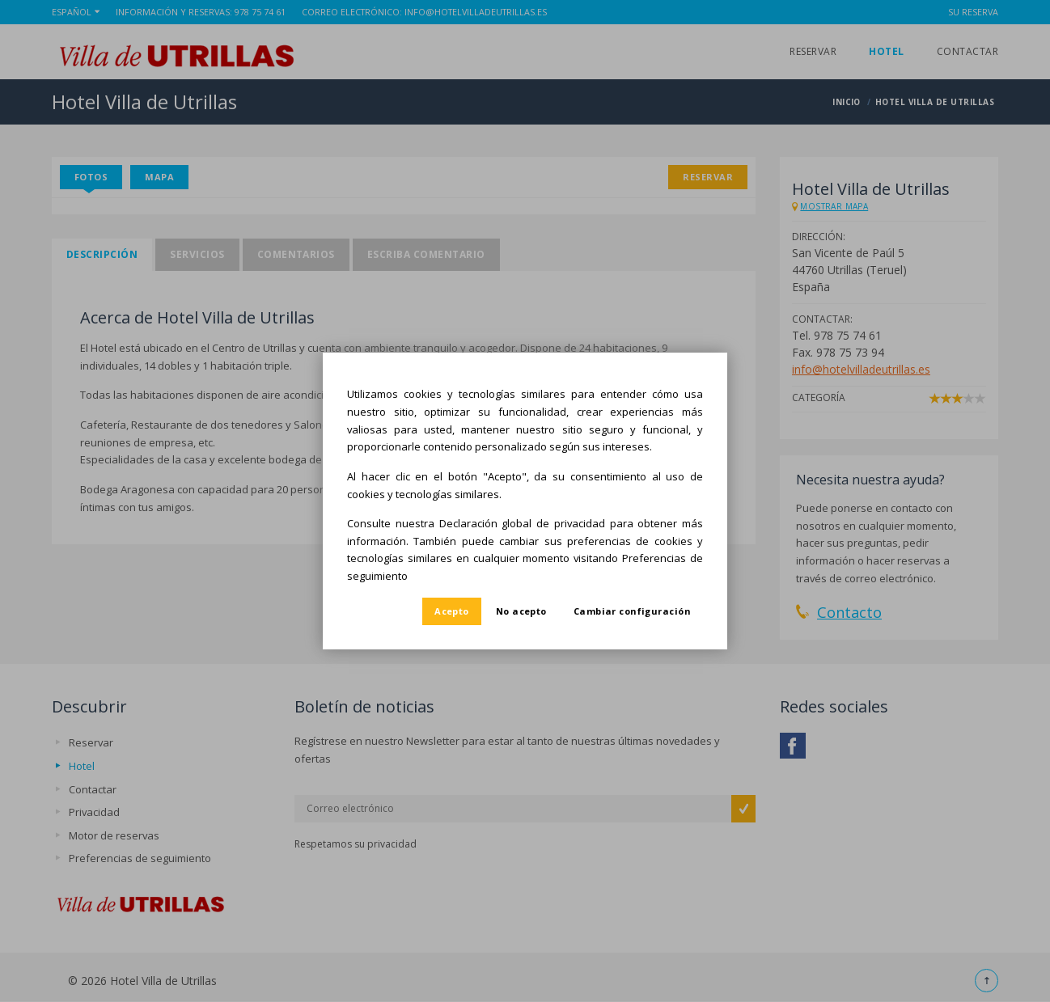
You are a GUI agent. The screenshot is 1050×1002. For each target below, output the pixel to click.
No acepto (521, 611)
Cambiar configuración (632, 611)
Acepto (451, 611)
